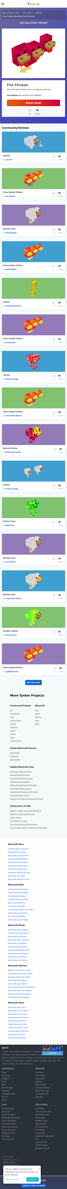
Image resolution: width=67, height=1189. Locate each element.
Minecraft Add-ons (10, 1126)
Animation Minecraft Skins (19, 872)
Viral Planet (10, 562)
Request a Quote (42, 1148)
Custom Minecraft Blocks (18, 933)
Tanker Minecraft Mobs (18, 913)
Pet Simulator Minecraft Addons (21, 987)
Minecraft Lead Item (16, 1007)
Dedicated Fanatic (13, 452)
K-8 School (40, 1133)
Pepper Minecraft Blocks (18, 953)
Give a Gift (40, 1078)
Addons (38, 13)
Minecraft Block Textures (18, 940)
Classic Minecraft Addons (19, 997)
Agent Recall (14, 753)
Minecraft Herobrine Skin (18, 879)
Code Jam (6, 1136)
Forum (5, 1096)
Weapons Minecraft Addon (19, 977)
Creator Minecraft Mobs (18, 889)
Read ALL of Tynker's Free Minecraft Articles (26, 799)
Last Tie (8, 159)
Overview (39, 1072)
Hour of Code (8, 1139)
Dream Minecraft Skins (17, 869)
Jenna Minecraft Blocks (17, 960)
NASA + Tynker (15, 817)
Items (37, 720)
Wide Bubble (10, 233)
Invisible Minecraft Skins (18, 849)
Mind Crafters (15, 759)
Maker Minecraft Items (17, 1014)
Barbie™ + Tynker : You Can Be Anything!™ (25, 811)
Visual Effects (15, 714)
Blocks (37, 714)
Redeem (39, 1081)
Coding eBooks (8, 1093)
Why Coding (40, 1084)
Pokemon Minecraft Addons (19, 994)
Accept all (32, 1179)
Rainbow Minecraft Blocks (19, 950)
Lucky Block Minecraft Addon (20, 973)
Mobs (37, 724)
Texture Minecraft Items (18, 1027)
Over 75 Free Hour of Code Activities (23, 824)
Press (4, 1081)
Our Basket (10, 196)
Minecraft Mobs (9, 1120)
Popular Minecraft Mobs (18, 899)
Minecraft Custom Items (18, 1010)
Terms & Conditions (10, 1160)
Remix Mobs (33, 103)
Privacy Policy (9, 1162)
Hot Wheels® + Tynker (18, 821)
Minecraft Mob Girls (16, 903)
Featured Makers (42, 1087)
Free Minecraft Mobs (17, 916)
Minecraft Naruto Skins (18, 866)
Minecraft (27, 13)
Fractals (13, 724)
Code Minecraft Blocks (17, 957)
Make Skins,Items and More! (20, 771)
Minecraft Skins (8, 1114)
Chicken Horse (9, 521)
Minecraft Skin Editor (11, 1117)
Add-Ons (38, 717)
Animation (14, 727)
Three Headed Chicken (13, 192)
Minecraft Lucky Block (17, 943)
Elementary (40, 1117)
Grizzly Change (11, 379)
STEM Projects (41, 1145)
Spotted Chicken (10, 448)
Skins (37, 710)
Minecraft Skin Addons (17, 980)
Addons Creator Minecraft (19, 970)
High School (40, 1123)
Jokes (12, 717)
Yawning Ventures (13, 306)
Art (11, 710)
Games (12, 730)
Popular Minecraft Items (18, 1017)
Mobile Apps (7, 1087)
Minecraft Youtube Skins (18, 855)
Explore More (33, 682)
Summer (39, 1096)
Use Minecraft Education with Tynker (24, 792)
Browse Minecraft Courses (20, 775)
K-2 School (40, 1130)
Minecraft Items (9, 1130)
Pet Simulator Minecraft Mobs (20, 909)
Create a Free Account (34, 1185)
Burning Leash (9, 228)
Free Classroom (42, 1114)
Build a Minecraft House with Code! (23, 785)
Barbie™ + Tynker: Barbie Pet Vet (22, 814)
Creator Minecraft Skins (18, 862)
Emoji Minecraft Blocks (17, 946)
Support (5, 1078)
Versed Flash (10, 635)
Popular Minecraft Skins (18, 859)
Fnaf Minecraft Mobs (17, 896)
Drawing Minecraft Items (18, 1031)
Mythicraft (14, 756)
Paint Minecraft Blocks (17, 936)
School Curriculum (43, 1111)
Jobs (4, 1084)
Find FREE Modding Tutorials (21, 788)
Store (4, 1099)
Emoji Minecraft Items (17, 1021)
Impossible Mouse (13, 415)
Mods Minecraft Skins (17, 852)
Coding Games (8, 1108)
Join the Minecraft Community (21, 778)
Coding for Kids (12, 13)
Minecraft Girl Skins (16, 876)
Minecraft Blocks (9, 1123)
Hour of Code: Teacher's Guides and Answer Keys (28, 827)
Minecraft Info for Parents (20, 795)
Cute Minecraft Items (17, 1038)
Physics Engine (15, 720)
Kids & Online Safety (10, 1165)
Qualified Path (11, 671)
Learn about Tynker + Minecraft (33, 22)
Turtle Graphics (15, 741)
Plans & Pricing (41, 1090)
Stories (12, 734)
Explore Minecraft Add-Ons (20, 782)
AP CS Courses (41, 1126)
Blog (4, 1072)
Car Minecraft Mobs (16, 906)
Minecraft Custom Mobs (18, 920)
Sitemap (5, 1090)
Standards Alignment (44, 1136)
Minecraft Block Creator (18, 930)
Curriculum (40, 1075)
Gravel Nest (10, 342)
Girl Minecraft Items (16, 1034)
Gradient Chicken (10, 631)
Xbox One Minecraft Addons (20, 990)
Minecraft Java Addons (17, 984)
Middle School (41, 1120)
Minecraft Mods (9, 1133)
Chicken (37, 95)
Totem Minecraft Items (17, 1024)
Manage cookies (12, 1179)
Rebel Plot (9, 525)
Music (12, 737)
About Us (6, 1075)
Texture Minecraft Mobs (18, 892)
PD (36, 1139)
